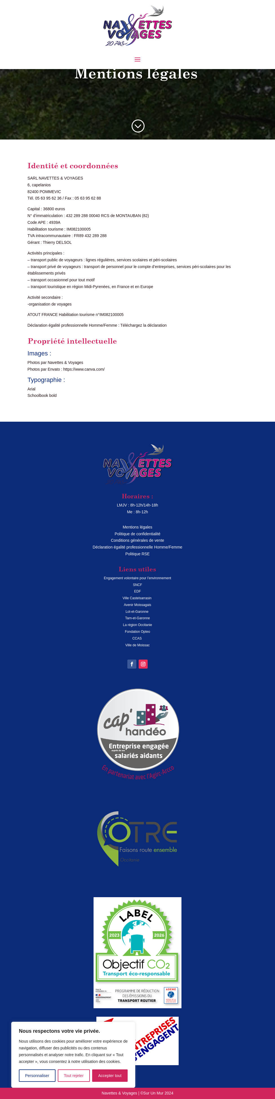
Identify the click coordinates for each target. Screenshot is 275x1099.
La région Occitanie (137, 625)
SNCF (137, 585)
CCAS (137, 638)
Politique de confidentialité (138, 534)
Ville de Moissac (137, 645)
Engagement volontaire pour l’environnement (137, 578)
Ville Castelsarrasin (137, 598)
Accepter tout (110, 1075)
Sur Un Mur (153, 1093)
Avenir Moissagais (137, 605)
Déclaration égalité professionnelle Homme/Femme (137, 547)
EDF (137, 591)
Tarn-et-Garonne (137, 618)
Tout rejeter (74, 1075)
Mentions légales (137, 527)
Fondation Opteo (137, 632)
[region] (73, 1055)
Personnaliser (37, 1075)
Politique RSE (137, 554)
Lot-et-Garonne (138, 612)
